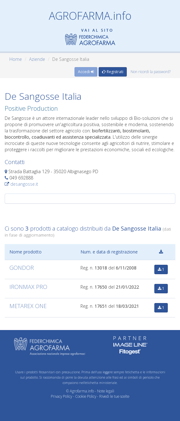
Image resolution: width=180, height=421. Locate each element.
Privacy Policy (61, 396)
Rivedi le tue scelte (114, 396)
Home (15, 59)
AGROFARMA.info (90, 15)
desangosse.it (24, 184)
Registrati (112, 71)
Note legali (105, 390)
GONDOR (21, 267)
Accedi (86, 71)
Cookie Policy (85, 396)
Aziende (37, 59)
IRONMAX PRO (28, 286)
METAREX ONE (28, 306)
